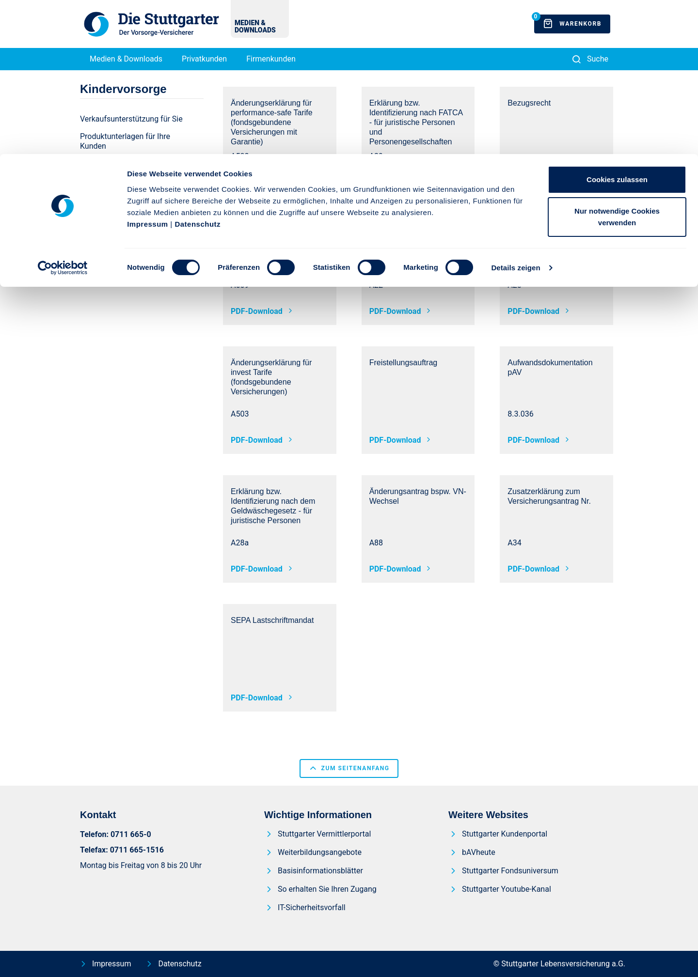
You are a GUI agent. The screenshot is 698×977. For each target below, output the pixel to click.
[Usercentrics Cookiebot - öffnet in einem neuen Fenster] (62, 114)
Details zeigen (515, 113)
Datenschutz (197, 70)
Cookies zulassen (617, 25)
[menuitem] (134, 141)
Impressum (147, 70)
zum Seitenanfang (348, 768)
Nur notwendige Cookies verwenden (617, 63)
